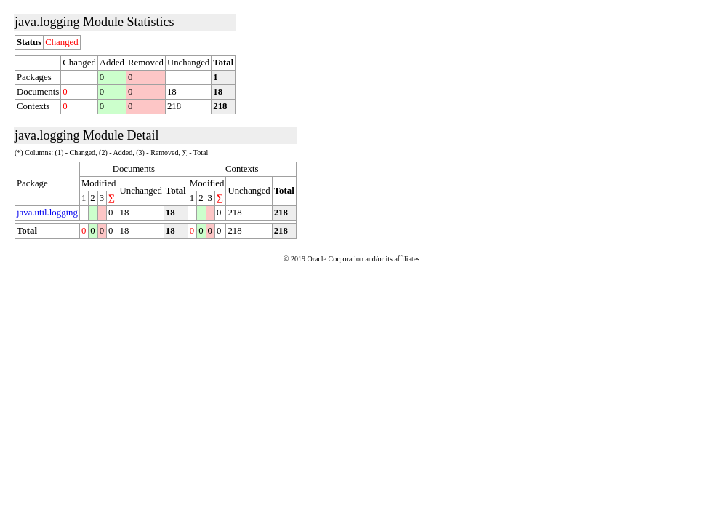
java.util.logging (47, 212)
